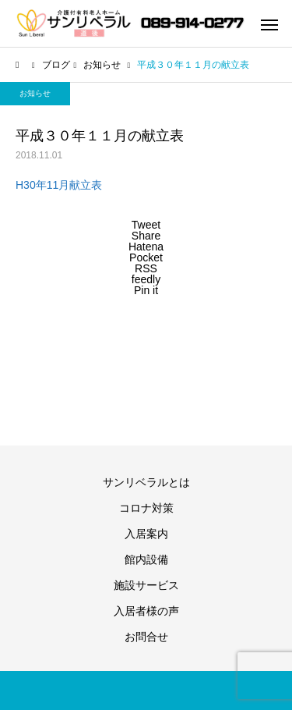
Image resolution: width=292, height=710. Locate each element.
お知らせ (35, 93)
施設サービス (146, 585)
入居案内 (146, 533)
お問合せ (146, 636)
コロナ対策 (146, 508)
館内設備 (146, 559)
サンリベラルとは (146, 482)
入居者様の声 (146, 611)
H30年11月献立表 (59, 185)
